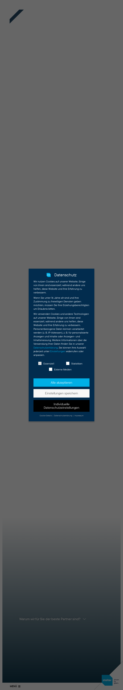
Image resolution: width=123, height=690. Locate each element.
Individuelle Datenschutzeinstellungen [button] (61, 406)
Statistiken (74, 363)
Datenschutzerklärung (45, 347)
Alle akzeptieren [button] (61, 382)
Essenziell (46, 363)
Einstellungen (57, 351)
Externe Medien (60, 369)
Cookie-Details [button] (46, 415)
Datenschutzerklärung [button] (63, 415)
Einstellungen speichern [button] (61, 393)
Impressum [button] (79, 415)
